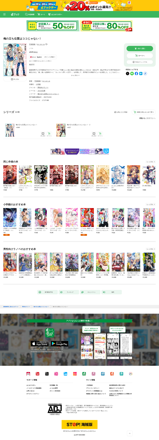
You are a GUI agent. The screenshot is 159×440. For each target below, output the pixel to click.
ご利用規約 (89, 385)
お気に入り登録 (121, 112)
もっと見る (150, 162)
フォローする (46, 44)
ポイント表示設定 (55, 391)
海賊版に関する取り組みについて (96, 394)
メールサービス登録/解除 (33, 388)
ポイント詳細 (49, 57)
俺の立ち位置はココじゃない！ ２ (79, 125)
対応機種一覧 (54, 385)
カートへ (141, 55)
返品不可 (31, 64)
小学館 (38, 84)
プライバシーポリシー (92, 388)
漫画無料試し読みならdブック (10, 306)
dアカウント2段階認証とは (94, 391)
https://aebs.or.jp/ (72, 412)
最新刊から (151, 118)
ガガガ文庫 (41, 91)
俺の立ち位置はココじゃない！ (26, 125)
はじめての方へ (31, 385)
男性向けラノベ (43, 87)
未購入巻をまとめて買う (145, 112)
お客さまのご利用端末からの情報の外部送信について (120, 394)
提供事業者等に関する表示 (117, 385)
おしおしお (41, 44)
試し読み (16, 79)
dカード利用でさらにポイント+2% (39, 61)
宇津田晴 (32, 44)
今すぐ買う (141, 48)
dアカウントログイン (32, 394)
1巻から (142, 118)
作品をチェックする (141, 62)
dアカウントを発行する (71, 431)
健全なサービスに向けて (116, 388)
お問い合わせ (30, 391)
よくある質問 (54, 388)
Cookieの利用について (116, 391)
